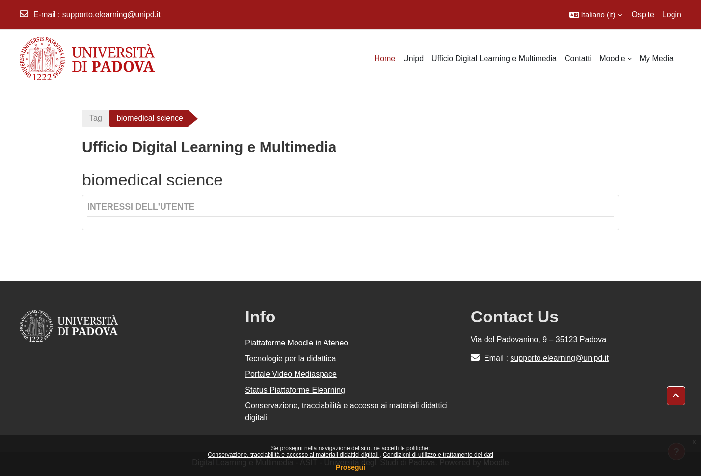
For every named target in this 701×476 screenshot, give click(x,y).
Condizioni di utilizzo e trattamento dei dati (438, 454)
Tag (95, 118)
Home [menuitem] (385, 58)
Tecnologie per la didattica (290, 358)
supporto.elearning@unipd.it (111, 14)
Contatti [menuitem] (578, 58)
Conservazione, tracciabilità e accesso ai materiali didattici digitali (293, 454)
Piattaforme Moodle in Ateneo (296, 343)
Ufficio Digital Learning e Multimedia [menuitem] (494, 58)
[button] (596, 14)
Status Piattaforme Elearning (295, 390)
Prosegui (350, 467)
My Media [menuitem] (657, 58)
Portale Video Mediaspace (291, 374)
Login (671, 14)
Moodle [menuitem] (612, 58)
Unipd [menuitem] (413, 58)
